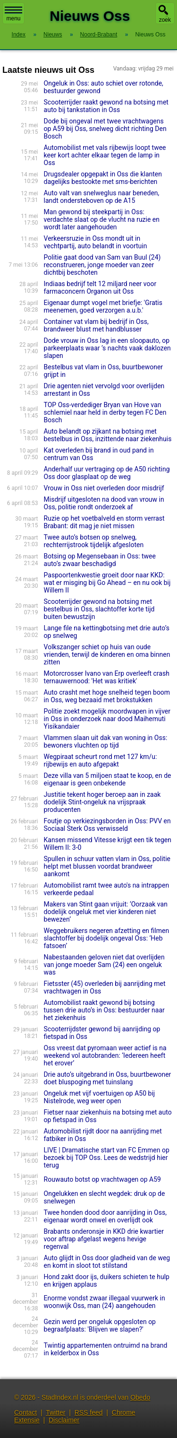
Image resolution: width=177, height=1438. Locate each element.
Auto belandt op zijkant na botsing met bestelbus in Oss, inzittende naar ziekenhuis (108, 435)
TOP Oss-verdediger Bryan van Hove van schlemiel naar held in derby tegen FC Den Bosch (105, 412)
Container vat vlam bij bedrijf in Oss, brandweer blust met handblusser (96, 325)
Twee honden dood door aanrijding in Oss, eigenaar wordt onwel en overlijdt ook (105, 1216)
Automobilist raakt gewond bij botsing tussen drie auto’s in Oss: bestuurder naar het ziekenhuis (104, 1010)
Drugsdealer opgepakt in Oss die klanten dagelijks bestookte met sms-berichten (103, 177)
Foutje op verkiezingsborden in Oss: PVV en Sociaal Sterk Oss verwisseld (107, 824)
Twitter (55, 1412)
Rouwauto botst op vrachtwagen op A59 (102, 1179)
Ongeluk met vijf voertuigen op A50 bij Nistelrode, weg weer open (99, 1097)
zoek (165, 20)
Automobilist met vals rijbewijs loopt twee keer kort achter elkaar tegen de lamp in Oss (105, 155)
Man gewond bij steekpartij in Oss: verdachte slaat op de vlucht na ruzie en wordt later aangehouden (102, 219)
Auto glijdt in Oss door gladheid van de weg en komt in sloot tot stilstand (107, 1261)
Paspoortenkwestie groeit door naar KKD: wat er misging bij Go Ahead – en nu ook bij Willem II (107, 582)
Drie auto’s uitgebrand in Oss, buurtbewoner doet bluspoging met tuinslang (107, 1078)
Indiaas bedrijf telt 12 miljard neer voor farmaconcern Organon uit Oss (100, 287)
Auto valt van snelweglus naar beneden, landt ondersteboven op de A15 (102, 196)
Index (18, 34)
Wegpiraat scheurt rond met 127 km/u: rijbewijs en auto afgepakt (100, 760)
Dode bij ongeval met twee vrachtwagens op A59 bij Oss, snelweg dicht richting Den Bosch (105, 128)
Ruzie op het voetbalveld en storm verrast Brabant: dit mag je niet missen (104, 522)
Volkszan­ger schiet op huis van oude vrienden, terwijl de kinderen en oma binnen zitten (107, 654)
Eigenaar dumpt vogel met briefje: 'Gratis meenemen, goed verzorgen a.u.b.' (103, 306)
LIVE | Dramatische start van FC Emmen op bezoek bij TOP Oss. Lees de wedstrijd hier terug (106, 1157)
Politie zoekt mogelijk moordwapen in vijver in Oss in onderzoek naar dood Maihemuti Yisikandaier (107, 718)
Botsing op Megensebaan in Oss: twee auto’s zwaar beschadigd (100, 559)
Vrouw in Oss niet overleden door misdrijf (104, 488)
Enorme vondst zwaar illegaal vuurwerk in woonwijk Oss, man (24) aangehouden (104, 1301)
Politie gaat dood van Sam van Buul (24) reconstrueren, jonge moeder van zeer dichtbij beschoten (102, 264)
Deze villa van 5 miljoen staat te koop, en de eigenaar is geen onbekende (107, 779)
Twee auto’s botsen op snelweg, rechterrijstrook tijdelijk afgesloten (94, 541)
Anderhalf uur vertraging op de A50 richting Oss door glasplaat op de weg (107, 472)
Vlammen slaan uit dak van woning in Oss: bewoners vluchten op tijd (106, 741)
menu (13, 14)
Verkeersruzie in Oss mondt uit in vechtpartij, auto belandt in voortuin (95, 242)
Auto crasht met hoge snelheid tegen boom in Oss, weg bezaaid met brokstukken (107, 696)
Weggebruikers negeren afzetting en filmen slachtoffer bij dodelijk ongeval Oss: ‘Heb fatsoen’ (106, 938)
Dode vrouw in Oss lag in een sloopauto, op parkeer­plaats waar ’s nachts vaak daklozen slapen (107, 348)
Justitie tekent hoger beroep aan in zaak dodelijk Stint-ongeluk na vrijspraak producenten (102, 802)
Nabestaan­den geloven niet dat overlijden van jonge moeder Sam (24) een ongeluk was (104, 964)
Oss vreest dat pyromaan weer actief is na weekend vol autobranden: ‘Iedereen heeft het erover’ (105, 1055)
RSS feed (89, 1412)
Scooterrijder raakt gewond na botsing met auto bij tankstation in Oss (106, 105)
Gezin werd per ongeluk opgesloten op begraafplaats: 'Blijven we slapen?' (100, 1325)
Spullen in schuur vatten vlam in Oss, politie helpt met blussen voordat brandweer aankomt (107, 866)
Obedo (140, 1397)
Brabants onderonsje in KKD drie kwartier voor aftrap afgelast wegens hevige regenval (104, 1239)
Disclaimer (64, 1420)
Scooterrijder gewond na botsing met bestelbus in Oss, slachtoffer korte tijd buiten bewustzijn (99, 609)
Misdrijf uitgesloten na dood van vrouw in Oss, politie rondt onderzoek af (104, 503)
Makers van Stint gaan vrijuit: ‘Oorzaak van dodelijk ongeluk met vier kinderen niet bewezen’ (106, 911)
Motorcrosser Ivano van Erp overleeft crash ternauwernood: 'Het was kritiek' (106, 677)
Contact (25, 1412)
